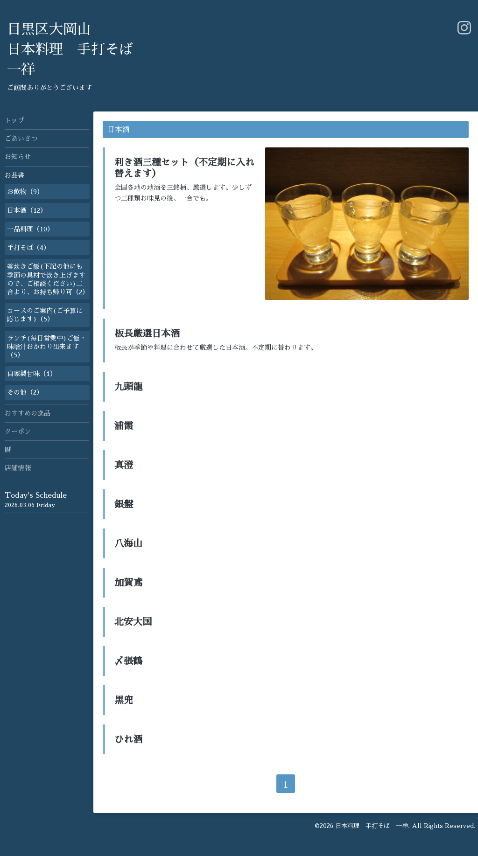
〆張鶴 (128, 661)
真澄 (123, 465)
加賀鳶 (128, 582)
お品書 (14, 175)
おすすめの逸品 (27, 413)
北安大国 (133, 621)
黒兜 (123, 700)
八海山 (128, 543)
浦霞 (123, 426)
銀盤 (123, 504)
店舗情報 (18, 468)
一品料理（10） (30, 229)
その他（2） (25, 392)
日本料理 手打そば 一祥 (371, 826)
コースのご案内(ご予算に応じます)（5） (45, 314)
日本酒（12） (27, 210)
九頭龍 (128, 386)
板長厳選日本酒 (147, 333)
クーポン (18, 431)
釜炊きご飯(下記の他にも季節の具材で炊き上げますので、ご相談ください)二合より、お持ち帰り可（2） (48, 279)
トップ (14, 120)
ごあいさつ (21, 138)
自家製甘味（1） (31, 373)
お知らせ (18, 156)
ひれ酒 (128, 739)
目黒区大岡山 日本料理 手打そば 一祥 (70, 49)
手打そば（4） (28, 247)
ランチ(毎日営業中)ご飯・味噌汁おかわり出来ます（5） (46, 346)
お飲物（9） (25, 191)
